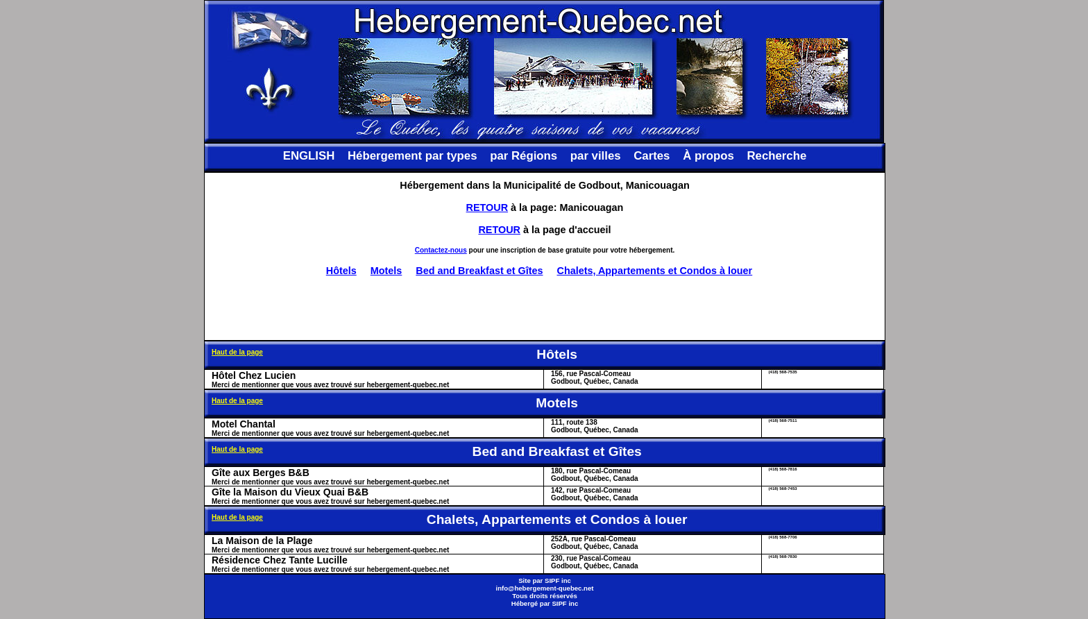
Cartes (652, 155)
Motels (386, 270)
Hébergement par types (412, 155)
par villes (595, 155)
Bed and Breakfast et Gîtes (479, 270)
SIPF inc (558, 580)
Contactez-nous (441, 250)
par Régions (523, 155)
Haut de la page (237, 352)
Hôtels (341, 270)
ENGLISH (309, 155)
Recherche (776, 155)
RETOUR (487, 207)
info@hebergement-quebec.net (544, 588)
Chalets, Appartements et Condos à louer (654, 270)
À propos (708, 155)
